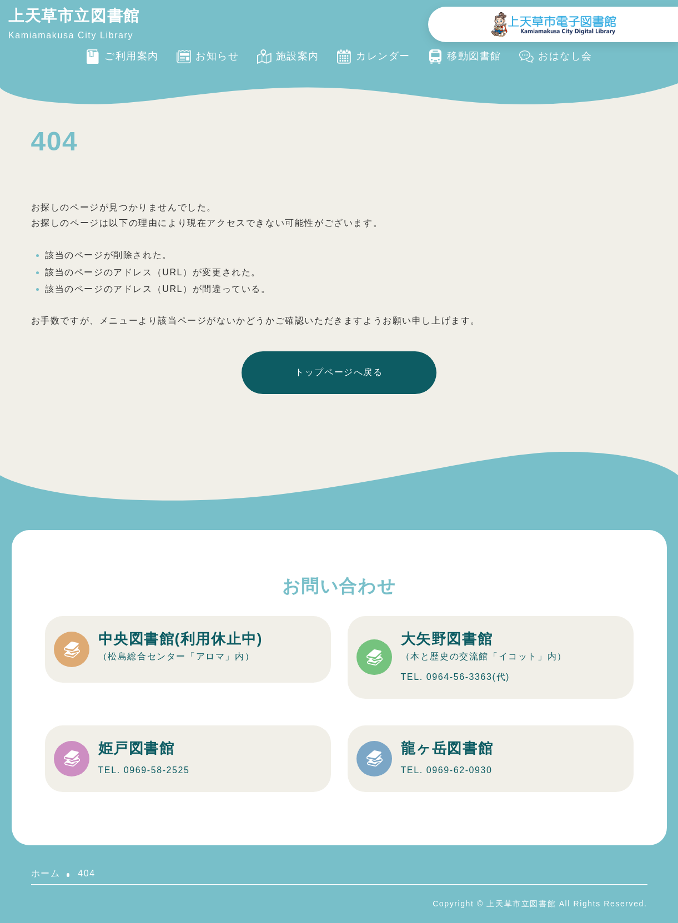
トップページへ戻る (339, 372)
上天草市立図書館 (74, 15)
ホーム (46, 873)
